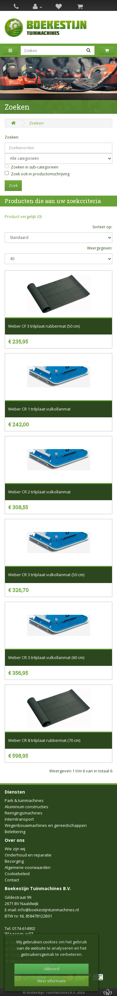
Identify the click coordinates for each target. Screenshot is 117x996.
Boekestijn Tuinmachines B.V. (38, 888)
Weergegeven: (99, 248)
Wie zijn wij (15, 848)
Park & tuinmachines (24, 800)
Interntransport (19, 819)
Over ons (15, 840)
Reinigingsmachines (23, 813)
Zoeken (36, 123)
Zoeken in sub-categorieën (31, 167)
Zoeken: (12, 137)
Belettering (15, 831)
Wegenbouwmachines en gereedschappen (46, 825)
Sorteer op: (102, 227)
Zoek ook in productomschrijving (37, 174)
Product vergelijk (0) (23, 216)
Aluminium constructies (26, 806)
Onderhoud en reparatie (28, 855)
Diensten (15, 792)
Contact (12, 880)
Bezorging (14, 861)
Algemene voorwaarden (28, 867)
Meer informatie (51, 981)
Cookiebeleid (17, 873)
